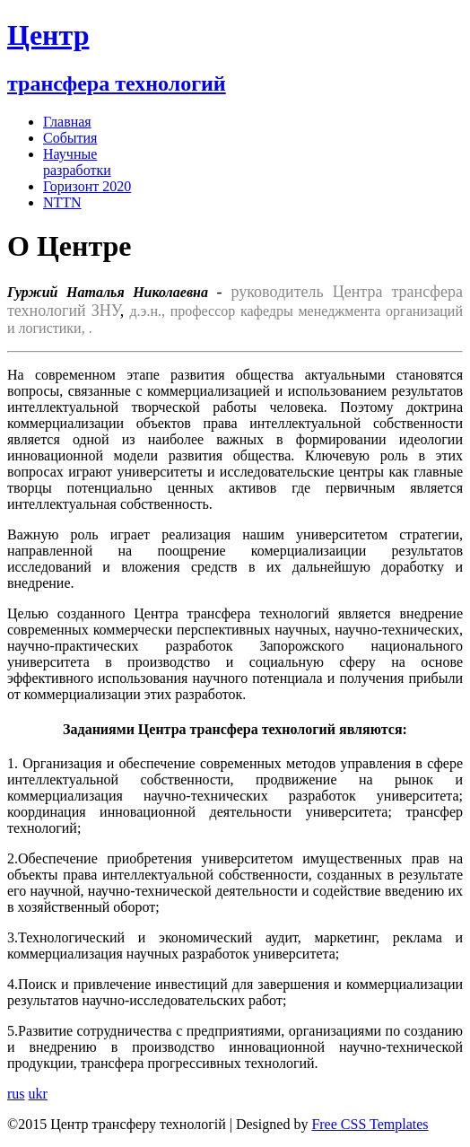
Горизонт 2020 (87, 186)
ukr (38, 1093)
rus (16, 1093)
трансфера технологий (116, 83)
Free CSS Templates (369, 1124)
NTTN (62, 202)
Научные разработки (77, 162)
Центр (48, 35)
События (70, 137)
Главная (67, 121)
